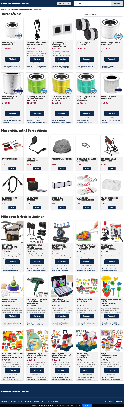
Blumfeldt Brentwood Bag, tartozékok (10, 247)
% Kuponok (54, 401)
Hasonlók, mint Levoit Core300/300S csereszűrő (109, 67)
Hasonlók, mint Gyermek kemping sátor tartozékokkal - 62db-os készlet (37, 379)
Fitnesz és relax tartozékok (108, 160)
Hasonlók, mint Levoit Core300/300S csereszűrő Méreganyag (84, 122)
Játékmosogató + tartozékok (84, 300)
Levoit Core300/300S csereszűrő (110, 43)
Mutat (12, 168)
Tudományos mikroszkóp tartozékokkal (108, 247)
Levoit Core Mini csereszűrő (108, 97)
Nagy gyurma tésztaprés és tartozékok (83, 355)
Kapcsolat (4, 401)
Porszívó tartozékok (61, 159)
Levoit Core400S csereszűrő (9, 97)
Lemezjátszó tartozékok (32, 199)
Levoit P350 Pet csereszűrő (9, 43)
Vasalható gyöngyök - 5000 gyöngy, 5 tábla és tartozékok (87, 247)
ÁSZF (21, 401)
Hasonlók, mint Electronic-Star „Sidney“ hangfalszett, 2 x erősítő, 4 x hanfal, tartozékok (36, 270)
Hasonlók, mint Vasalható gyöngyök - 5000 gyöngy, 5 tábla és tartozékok (86, 270)
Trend (47, 401)
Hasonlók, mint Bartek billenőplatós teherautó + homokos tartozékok (10, 379)
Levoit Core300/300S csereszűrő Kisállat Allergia (61, 98)
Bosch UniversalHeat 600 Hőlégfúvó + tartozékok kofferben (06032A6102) (37, 303)
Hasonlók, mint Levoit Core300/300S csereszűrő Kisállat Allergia (61, 122)
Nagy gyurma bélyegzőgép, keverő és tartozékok (61, 355)
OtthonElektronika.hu (15, 3)
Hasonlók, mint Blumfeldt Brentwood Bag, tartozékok (10, 269)
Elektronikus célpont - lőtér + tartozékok (59, 247)
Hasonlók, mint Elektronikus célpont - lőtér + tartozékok (60, 269)
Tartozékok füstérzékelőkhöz (85, 199)
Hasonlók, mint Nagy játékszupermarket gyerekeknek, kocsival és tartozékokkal (111, 379)
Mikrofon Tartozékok (32, 160)
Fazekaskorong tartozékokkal (9, 300)
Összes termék (38, 401)
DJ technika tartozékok (57, 199)
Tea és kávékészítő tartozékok (109, 199)
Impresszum (13, 401)
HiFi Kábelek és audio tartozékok (86, 160)
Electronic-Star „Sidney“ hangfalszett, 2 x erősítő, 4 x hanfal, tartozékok (36, 249)
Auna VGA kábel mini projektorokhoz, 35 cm (36, 44)
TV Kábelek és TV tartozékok (9, 199)
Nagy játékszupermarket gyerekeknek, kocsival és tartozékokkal (110, 357)
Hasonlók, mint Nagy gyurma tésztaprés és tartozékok (85, 378)
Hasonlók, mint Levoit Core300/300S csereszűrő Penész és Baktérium (36, 122)
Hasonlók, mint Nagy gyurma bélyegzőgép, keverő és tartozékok (62, 378)
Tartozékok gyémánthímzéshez (60, 300)
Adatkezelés (28, 401)
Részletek (12, 59)
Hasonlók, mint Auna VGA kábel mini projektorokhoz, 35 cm (36, 67)
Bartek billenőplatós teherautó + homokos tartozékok (12, 355)
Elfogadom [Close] (87, 405)
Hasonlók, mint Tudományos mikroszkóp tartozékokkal (110, 269)
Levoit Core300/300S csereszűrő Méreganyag (86, 98)
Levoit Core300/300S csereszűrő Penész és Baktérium (36, 98)
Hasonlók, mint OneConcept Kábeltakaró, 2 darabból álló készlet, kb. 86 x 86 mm (60, 67)
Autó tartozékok (10, 159)
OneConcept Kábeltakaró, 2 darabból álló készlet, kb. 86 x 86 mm (62, 45)
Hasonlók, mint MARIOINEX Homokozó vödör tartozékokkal (111, 324)
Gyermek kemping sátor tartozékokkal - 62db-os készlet (37, 355)
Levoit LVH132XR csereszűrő (83, 43)
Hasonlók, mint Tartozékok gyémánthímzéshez (60, 324)
